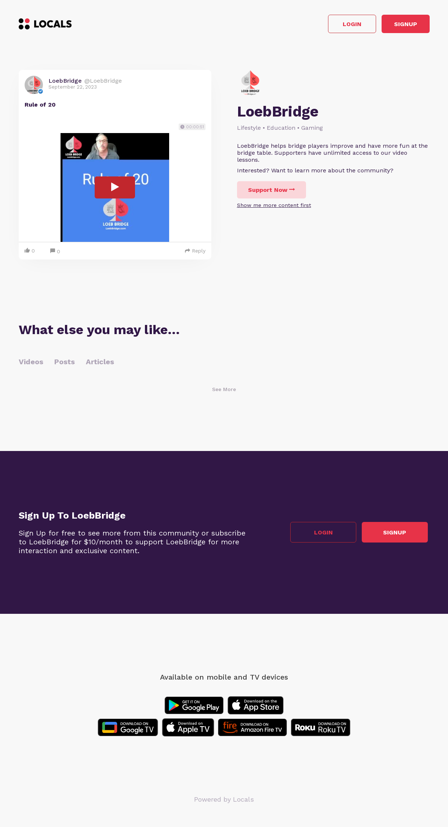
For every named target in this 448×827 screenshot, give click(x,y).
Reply (195, 252)
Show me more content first (274, 207)
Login (325, 25)
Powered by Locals (224, 801)
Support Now (271, 192)
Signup (396, 25)
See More (224, 391)
